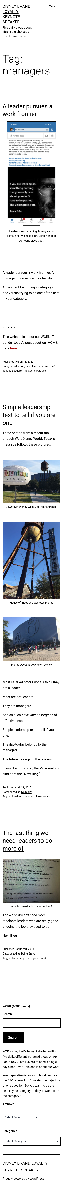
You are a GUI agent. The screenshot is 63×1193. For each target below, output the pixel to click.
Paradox (41, 370)
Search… (8, 1014)
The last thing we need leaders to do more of (27, 840)
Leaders (17, 370)
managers (29, 370)
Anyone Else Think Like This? (38, 366)
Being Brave (28, 953)
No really (26, 792)
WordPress (37, 1178)
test (49, 796)
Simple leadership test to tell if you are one (29, 415)
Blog (35, 774)
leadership (18, 958)
